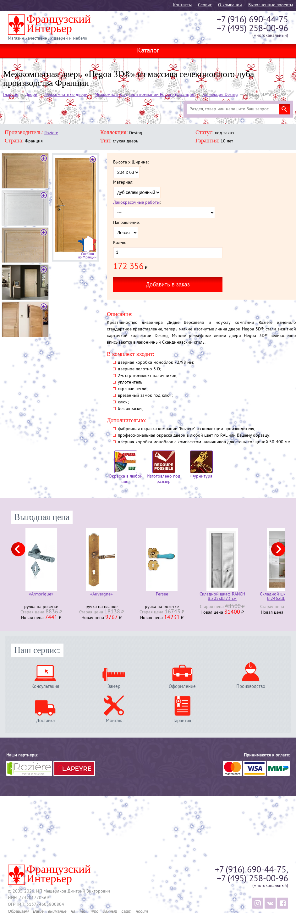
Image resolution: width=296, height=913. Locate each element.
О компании (230, 5)
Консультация (45, 686)
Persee (162, 594)
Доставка (45, 720)
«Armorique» (41, 594)
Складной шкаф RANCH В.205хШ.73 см (222, 596)
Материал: (123, 182)
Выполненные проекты (270, 5)
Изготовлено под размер (163, 467)
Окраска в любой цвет (126, 467)
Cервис (205, 5)
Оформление (182, 686)
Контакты (182, 5)
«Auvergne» (101, 594)
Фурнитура (201, 465)
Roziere (51, 133)
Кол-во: (120, 243)
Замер (113, 686)
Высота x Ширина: (131, 162)
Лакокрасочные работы (136, 202)
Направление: (126, 223)
